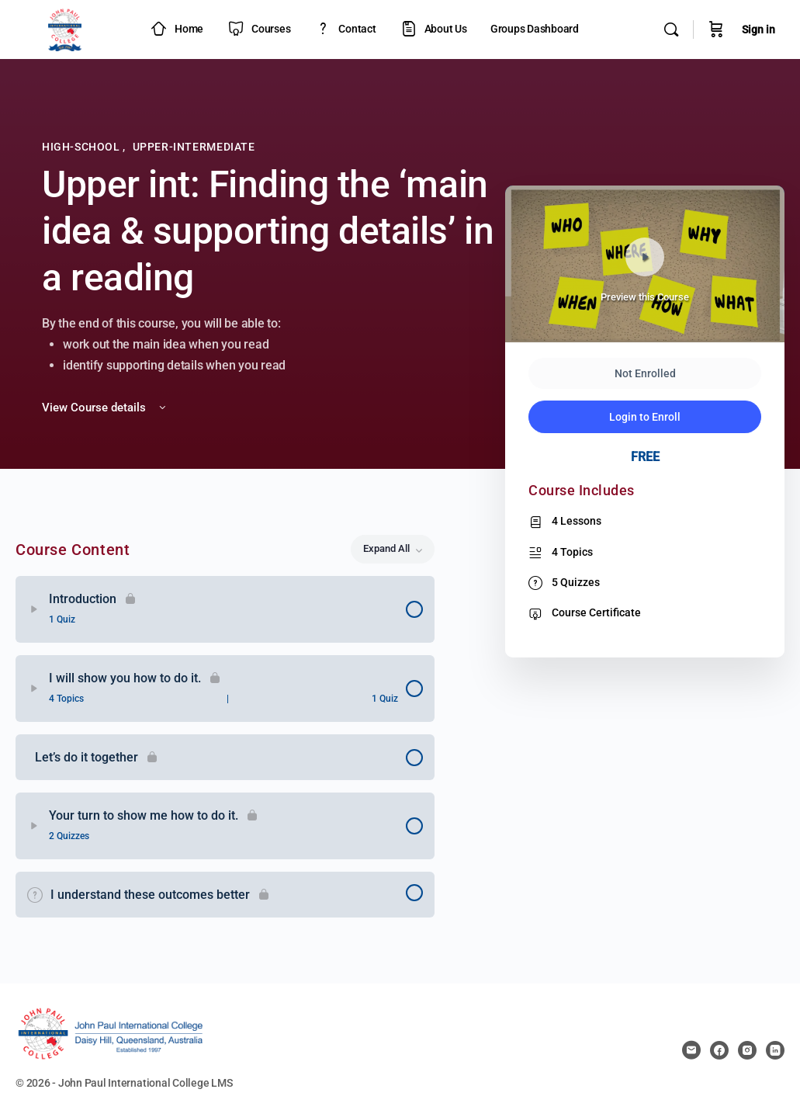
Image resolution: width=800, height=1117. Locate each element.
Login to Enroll (645, 417)
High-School (82, 146)
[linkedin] (775, 1050)
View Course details (105, 408)
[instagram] (747, 1050)
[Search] (671, 29)
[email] (691, 1050)
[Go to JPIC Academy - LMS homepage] (65, 28)
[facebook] (719, 1050)
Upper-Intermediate (194, 146)
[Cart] (716, 29)
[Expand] (34, 609)
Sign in (758, 29)
